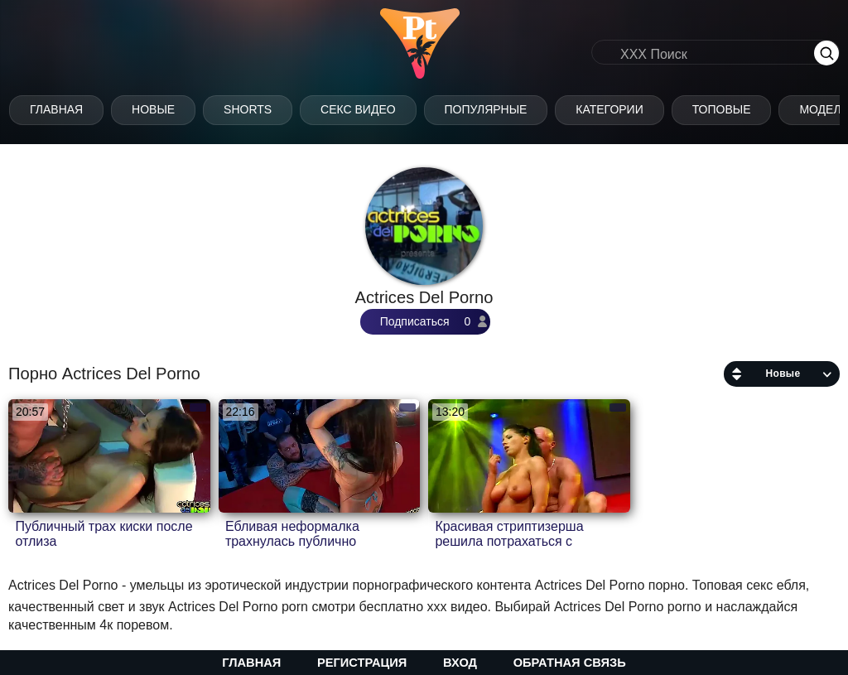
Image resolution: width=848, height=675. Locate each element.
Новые (170, 109)
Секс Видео (375, 109)
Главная (73, 109)
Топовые (739, 109)
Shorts (265, 109)
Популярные (503, 109)
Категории (626, 109)
